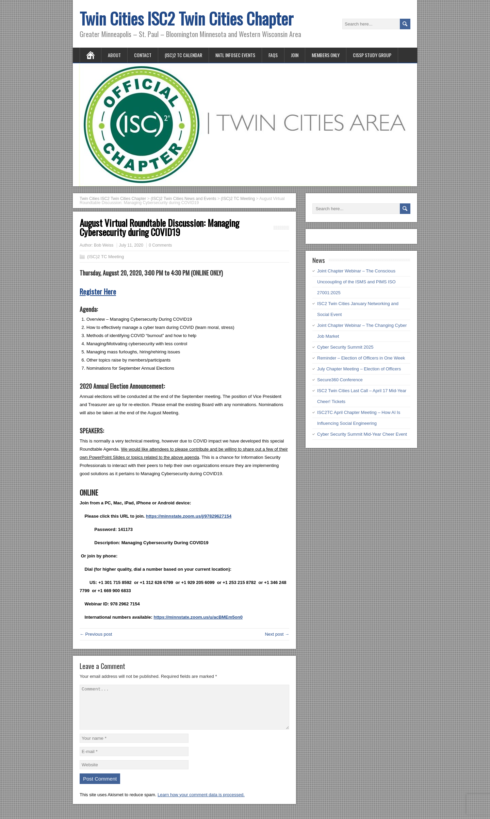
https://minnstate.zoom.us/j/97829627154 (188, 516)
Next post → (277, 634)
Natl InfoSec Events (235, 54)
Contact (142, 54)
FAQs (273, 54)
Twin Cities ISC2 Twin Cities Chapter (186, 18)
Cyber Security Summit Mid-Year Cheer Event (362, 434)
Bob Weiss (103, 245)
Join (294, 54)
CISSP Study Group (372, 54)
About (114, 54)
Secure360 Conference (340, 379)
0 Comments (160, 245)
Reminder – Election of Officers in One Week (361, 358)
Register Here (98, 291)
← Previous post (96, 634)
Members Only (326, 54)
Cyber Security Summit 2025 (345, 347)
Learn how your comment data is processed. (201, 802)
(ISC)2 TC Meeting (105, 256)
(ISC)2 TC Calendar (183, 54)
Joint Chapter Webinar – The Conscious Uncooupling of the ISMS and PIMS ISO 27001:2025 (356, 281)
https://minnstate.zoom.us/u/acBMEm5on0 (197, 617)
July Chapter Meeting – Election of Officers (359, 368)
